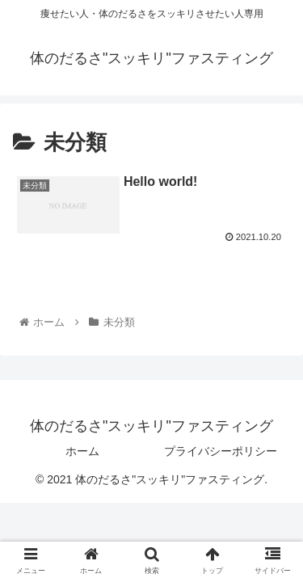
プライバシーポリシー (220, 451)
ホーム (82, 451)
